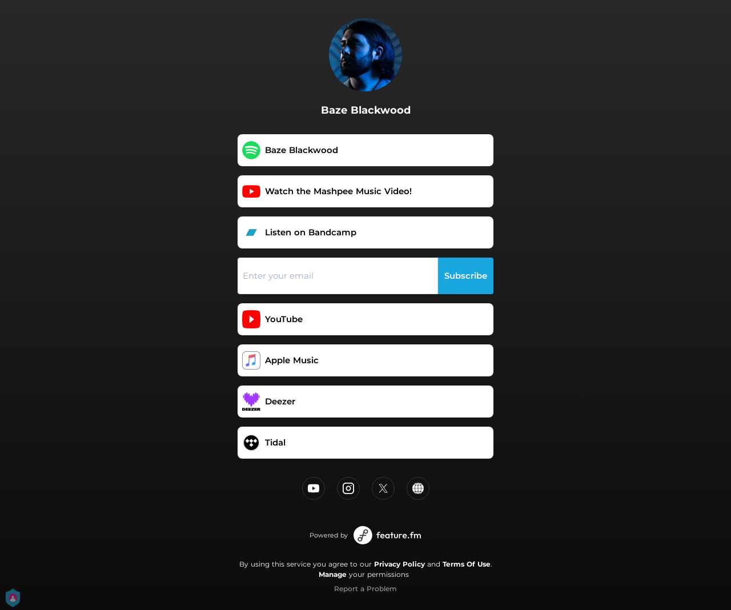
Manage (333, 574)
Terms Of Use (467, 564)
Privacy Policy (399, 564)
